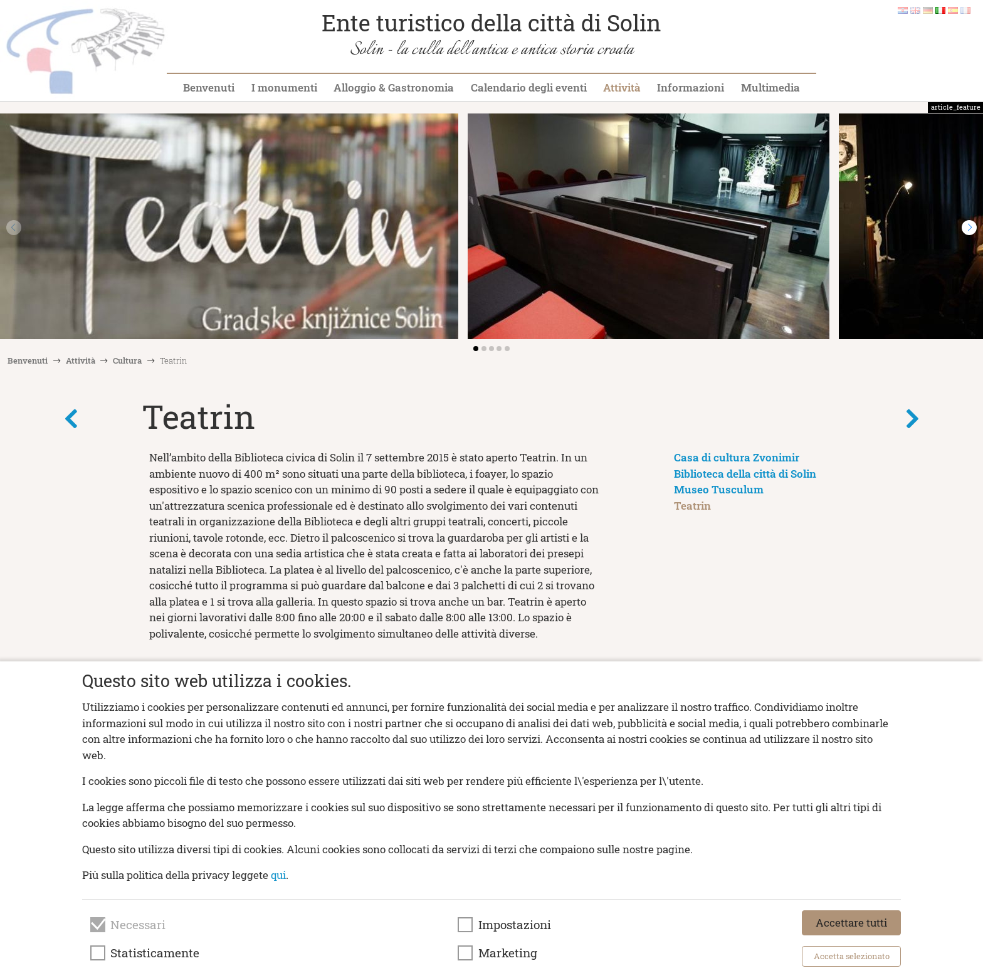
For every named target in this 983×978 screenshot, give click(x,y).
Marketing (507, 952)
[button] (969, 227)
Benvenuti (208, 87)
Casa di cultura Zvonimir (736, 457)
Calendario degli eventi (529, 87)
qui (278, 875)
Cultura (127, 360)
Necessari (138, 924)
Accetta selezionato (852, 956)
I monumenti (284, 87)
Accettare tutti (851, 922)
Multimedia (770, 87)
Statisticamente (154, 952)
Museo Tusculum (719, 489)
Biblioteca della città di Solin (745, 473)
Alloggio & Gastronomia (394, 87)
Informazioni (690, 87)
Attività (622, 87)
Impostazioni (514, 924)
